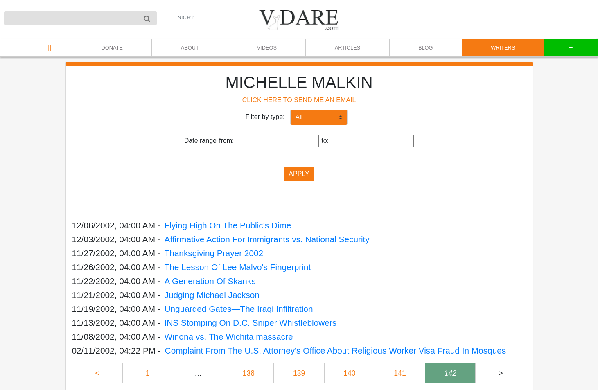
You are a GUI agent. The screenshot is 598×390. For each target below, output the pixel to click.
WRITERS (503, 48)
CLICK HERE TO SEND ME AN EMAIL (299, 100)
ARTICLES (347, 48)
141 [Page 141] (400, 373)
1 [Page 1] (148, 373)
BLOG (425, 48)
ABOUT (190, 48)
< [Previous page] (97, 373)
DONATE (111, 48)
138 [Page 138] (249, 373)
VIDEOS (267, 48)
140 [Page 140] (349, 373)
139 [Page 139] (299, 373)
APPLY (299, 173)
